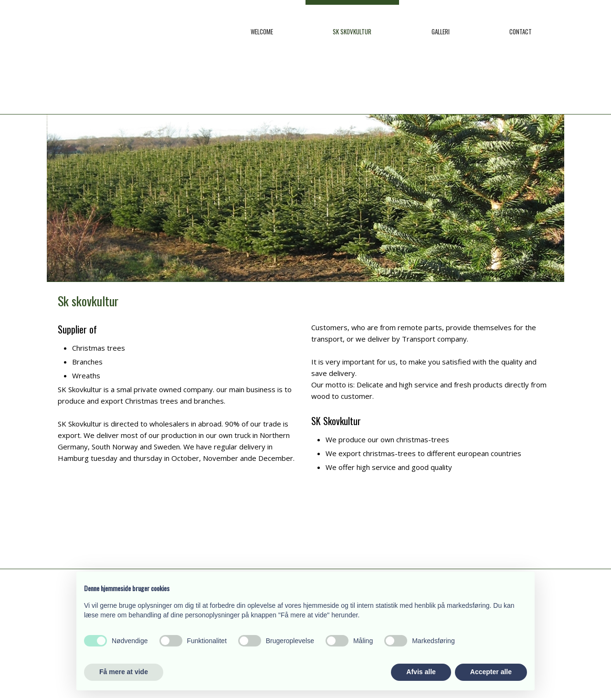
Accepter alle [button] (491, 672)
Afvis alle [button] (420, 672)
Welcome (262, 31)
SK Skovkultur (352, 31)
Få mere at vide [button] (123, 672)
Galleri (441, 31)
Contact (520, 31)
